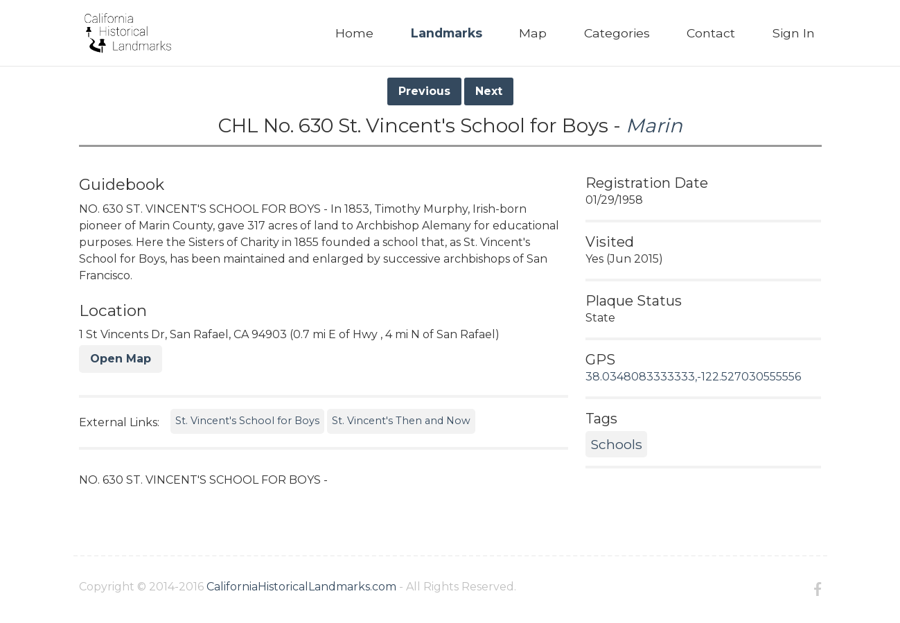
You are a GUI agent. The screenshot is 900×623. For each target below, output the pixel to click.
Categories (617, 33)
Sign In (794, 33)
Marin (654, 125)
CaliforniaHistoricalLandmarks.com (301, 586)
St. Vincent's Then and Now (401, 420)
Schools (616, 444)
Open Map (120, 358)
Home (354, 33)
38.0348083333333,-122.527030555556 (693, 376)
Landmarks (446, 33)
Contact (711, 33)
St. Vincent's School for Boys (247, 420)
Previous (424, 91)
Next (488, 91)
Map (533, 33)
